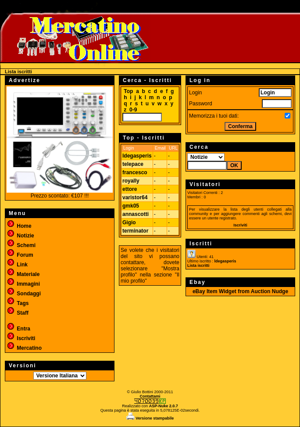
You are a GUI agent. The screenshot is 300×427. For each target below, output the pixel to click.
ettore (129, 189)
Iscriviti (21, 338)
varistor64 (134, 197)
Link (17, 265)
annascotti (135, 214)
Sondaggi (24, 294)
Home (19, 226)
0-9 (133, 110)
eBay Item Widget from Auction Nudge (240, 291)
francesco (134, 172)
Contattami (150, 396)
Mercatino (24, 348)
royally (130, 181)
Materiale (23, 274)
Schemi (21, 245)
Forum (20, 255)
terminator (135, 231)
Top (128, 91)
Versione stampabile (150, 418)
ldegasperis (137, 156)
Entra (18, 329)
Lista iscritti (198, 265)
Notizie (20, 236)
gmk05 (130, 206)
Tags (18, 303)
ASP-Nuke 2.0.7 (163, 406)
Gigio (129, 222)
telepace (132, 164)
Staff (18, 313)
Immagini (23, 284)
